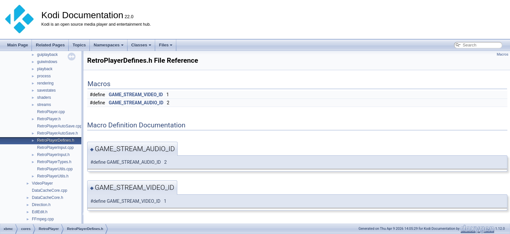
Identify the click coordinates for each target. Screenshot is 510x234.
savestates (46, 90)
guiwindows (47, 61)
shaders (44, 97)
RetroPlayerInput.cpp (55, 147)
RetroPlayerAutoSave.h (57, 133)
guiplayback (47, 54)
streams (44, 104)
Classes (141, 45)
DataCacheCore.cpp (49, 190)
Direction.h (41, 204)
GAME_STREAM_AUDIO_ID (136, 102)
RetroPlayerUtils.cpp (55, 169)
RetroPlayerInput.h (53, 154)
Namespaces (109, 45)
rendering (45, 83)
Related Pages (50, 45)
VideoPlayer (42, 183)
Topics (79, 45)
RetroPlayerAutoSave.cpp (59, 126)
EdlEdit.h (39, 212)
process (44, 76)
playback (44, 69)
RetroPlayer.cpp (51, 112)
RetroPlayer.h (49, 119)
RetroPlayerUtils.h (53, 176)
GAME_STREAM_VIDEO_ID (136, 94)
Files (166, 45)
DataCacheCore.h (47, 197)
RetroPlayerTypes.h (54, 162)
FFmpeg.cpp (43, 219)
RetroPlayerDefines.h (55, 140)
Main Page (17, 45)
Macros (502, 54)
